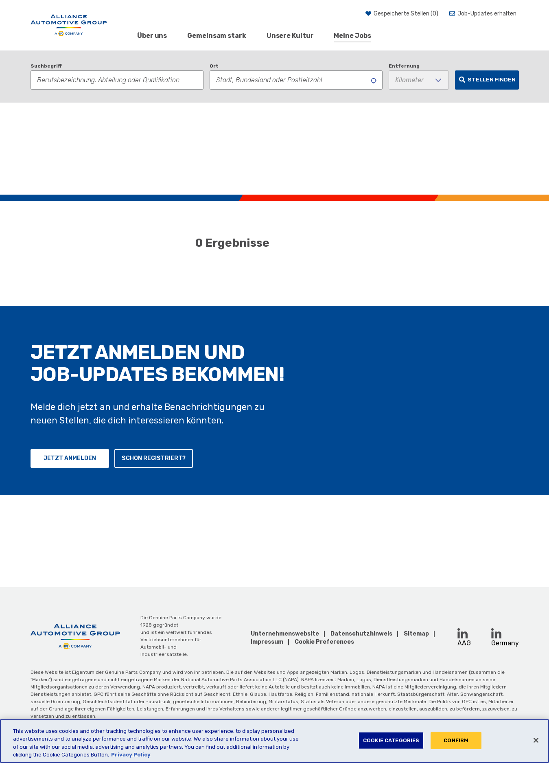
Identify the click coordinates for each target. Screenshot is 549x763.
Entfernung (404, 66)
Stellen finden (492, 79)
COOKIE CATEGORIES (391, 740)
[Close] (536, 740)
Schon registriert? (154, 549)
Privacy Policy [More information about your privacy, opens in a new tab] (131, 755)
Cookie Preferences (324, 642)
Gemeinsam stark (216, 35)
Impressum (267, 641)
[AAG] (69, 25)
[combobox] (296, 80)
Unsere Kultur (290, 35)
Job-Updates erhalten (486, 13)
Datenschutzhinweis (361, 633)
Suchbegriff (46, 66)
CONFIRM (456, 740)
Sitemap (416, 633)
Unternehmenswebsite (285, 633)
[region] (274, 741)
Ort (214, 66)
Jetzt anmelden (70, 549)
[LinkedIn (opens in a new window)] (462, 633)
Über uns (152, 35)
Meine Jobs (352, 35)
